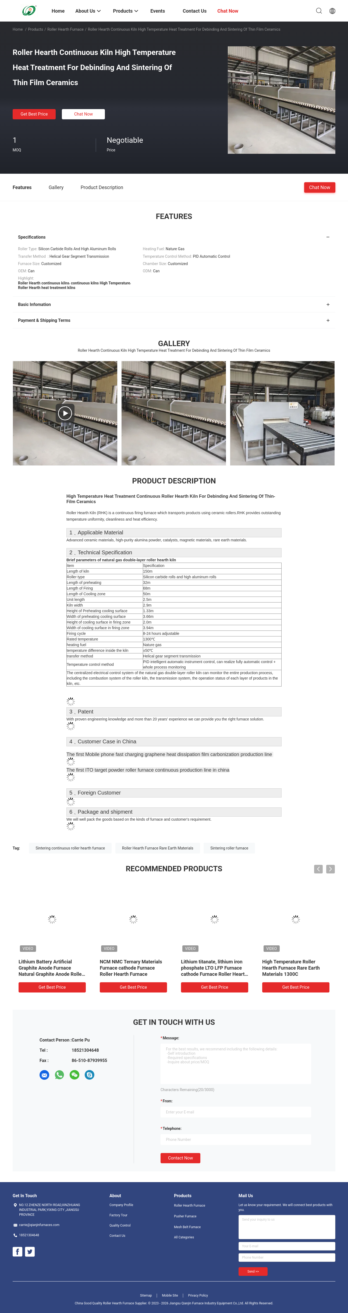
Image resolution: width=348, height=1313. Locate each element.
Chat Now (83, 114)
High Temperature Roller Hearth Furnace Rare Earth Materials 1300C (291, 968)
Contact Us (117, 1236)
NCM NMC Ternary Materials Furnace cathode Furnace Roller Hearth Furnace (131, 968)
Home (18, 29)
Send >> (253, 1271)
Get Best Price (34, 114)
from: (167, 1101)
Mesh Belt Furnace (187, 1227)
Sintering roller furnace (229, 848)
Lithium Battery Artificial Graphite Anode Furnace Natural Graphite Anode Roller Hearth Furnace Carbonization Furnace (51, 974)
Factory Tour (118, 1215)
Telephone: (172, 1128)
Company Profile (121, 1205)
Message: (171, 1038)
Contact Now (180, 1158)
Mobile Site (170, 1295)
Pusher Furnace (185, 1216)
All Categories (184, 1237)
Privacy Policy (198, 1295)
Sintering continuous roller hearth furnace (70, 848)
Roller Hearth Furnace (65, 29)
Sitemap (146, 1295)
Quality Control (120, 1225)
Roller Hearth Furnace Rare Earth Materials (157, 848)
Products (35, 29)
